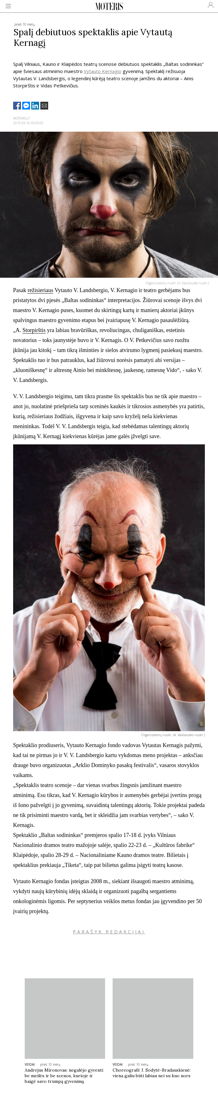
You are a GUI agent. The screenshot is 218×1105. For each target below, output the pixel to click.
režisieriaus (40, 290)
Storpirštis (34, 330)
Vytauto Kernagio (102, 71)
